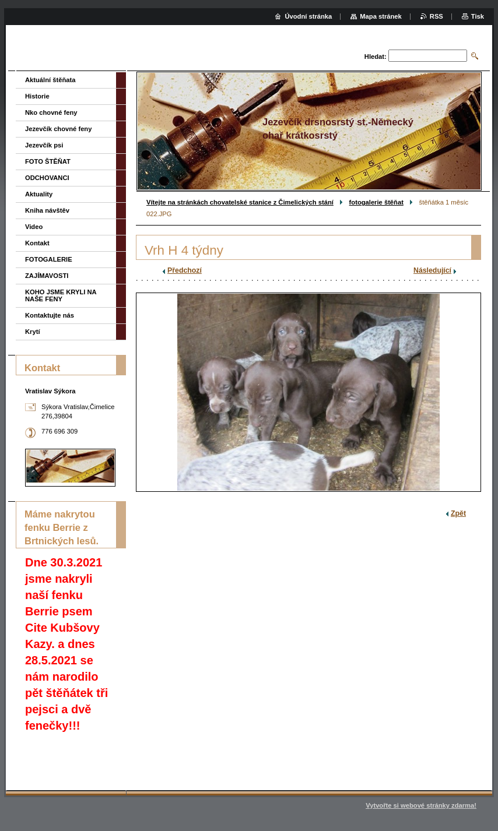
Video (34, 226)
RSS (436, 16)
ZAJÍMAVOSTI (46, 275)
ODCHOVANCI (47, 177)
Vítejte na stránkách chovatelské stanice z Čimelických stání (240, 202)
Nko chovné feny (51, 112)
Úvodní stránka (308, 16)
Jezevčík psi (44, 145)
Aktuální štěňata (50, 79)
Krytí (32, 331)
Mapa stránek (381, 16)
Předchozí (184, 270)
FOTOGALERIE (48, 259)
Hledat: (375, 56)
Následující (432, 270)
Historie (37, 96)
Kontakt (37, 243)
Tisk (477, 16)
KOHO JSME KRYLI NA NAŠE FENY (60, 295)
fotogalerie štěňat (376, 202)
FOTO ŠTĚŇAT (48, 161)
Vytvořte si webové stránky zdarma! (421, 805)
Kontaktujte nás (49, 315)
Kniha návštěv (47, 210)
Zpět (458, 513)
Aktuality (38, 194)
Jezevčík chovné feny (58, 128)
